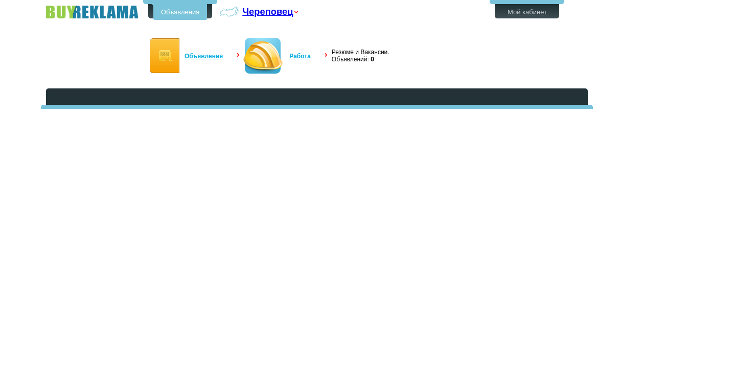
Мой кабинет (527, 12)
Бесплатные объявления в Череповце (92, 12)
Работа (300, 56)
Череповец (267, 11)
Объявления (180, 12)
